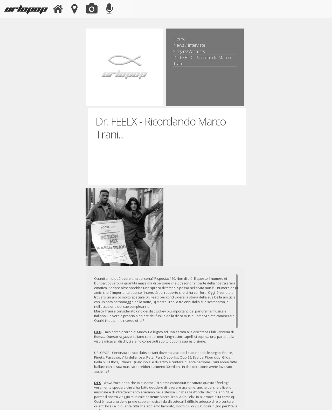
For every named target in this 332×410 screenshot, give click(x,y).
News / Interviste (189, 45)
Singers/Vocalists (189, 51)
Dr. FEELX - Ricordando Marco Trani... (202, 60)
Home (179, 39)
